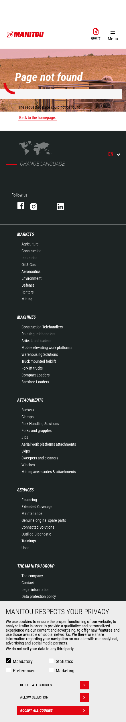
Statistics (64, 661)
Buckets (27, 410)
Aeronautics (30, 271)
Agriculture (30, 244)
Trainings (28, 541)
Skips (25, 451)
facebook (17, 205)
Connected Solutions (37, 527)
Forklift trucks (32, 368)
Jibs (24, 437)
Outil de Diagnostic (36, 534)
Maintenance (31, 513)
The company (32, 576)
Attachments (30, 400)
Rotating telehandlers (38, 334)
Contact (27, 582)
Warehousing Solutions (39, 354)
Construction (31, 251)
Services (25, 490)
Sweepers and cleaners (39, 458)
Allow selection (54, 697)
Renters (27, 292)
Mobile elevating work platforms (46, 347)
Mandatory (23, 661)
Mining (26, 299)
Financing (29, 499)
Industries (29, 257)
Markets (25, 234)
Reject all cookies (54, 685)
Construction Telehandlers (42, 327)
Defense (28, 285)
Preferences (24, 670)
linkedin (64, 205)
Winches (28, 465)
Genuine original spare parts (43, 520)
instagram (37, 205)
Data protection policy (38, 596)
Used (25, 548)
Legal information (35, 589)
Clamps (27, 416)
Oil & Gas (28, 264)
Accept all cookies (54, 710)
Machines (26, 317)
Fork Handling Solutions (40, 423)
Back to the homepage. (37, 117)
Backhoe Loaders (35, 382)
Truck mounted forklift (38, 361)
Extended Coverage (36, 506)
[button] (112, 34)
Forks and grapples (36, 430)
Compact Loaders (35, 375)
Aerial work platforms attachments (48, 444)
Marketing (65, 670)
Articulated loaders (36, 340)
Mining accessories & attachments (48, 471)
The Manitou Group (35, 566)
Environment (31, 278)
